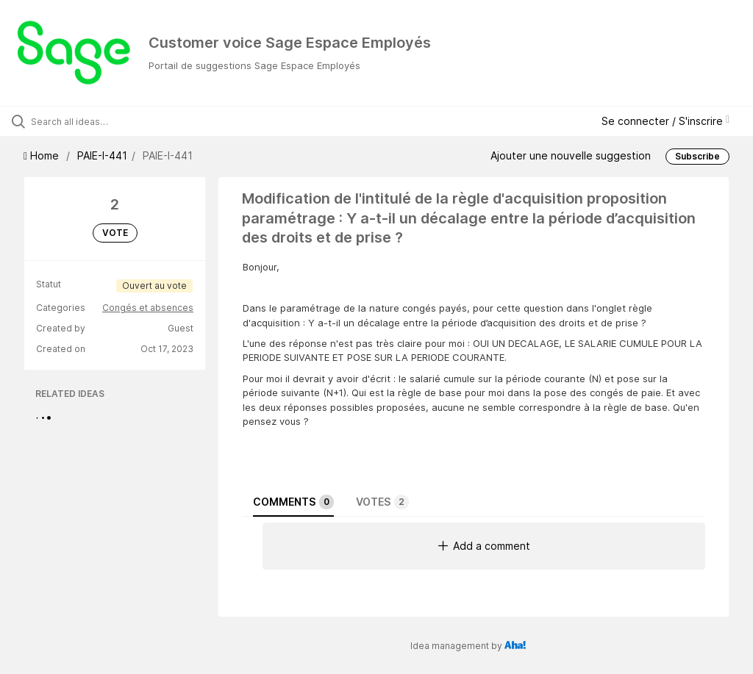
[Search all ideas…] (99, 121)
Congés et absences (147, 307)
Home (43, 155)
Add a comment (484, 545)
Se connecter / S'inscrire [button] (665, 121)
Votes (382, 502)
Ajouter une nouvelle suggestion (570, 155)
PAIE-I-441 (102, 155)
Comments (293, 502)
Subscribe (697, 156)
